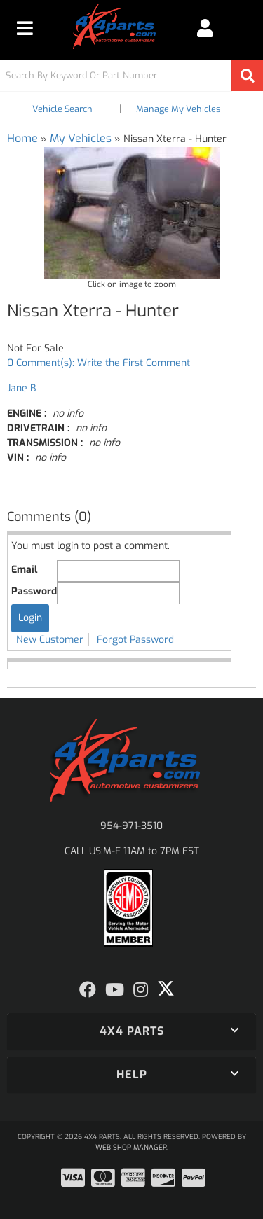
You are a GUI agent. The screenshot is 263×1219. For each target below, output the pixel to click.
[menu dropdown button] (25, 28)
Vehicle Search (62, 109)
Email (24, 569)
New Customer (49, 639)
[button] (131, 75)
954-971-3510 (131, 826)
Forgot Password (135, 639)
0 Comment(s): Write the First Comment (98, 363)
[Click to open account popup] (205, 28)
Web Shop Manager (131, 1147)
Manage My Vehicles (178, 109)
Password (34, 591)
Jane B (21, 388)
